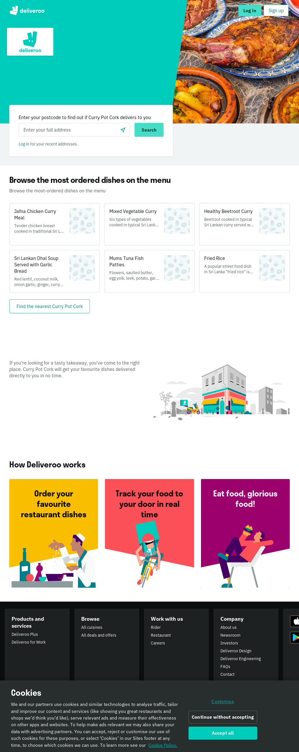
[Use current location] (123, 129)
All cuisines (91, 627)
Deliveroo (26, 10)
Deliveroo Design (235, 650)
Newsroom (230, 635)
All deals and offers (98, 635)
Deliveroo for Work (29, 642)
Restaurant (161, 635)
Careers (158, 643)
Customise (222, 703)
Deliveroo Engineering (240, 658)
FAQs (225, 666)
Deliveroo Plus (25, 634)
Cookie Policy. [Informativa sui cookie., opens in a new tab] (162, 746)
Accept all (223, 734)
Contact (227, 674)
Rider (156, 627)
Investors (229, 643)
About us (228, 627)
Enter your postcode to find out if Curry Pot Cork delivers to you (85, 117)
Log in (24, 144)
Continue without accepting (223, 719)
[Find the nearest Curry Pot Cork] (49, 306)
